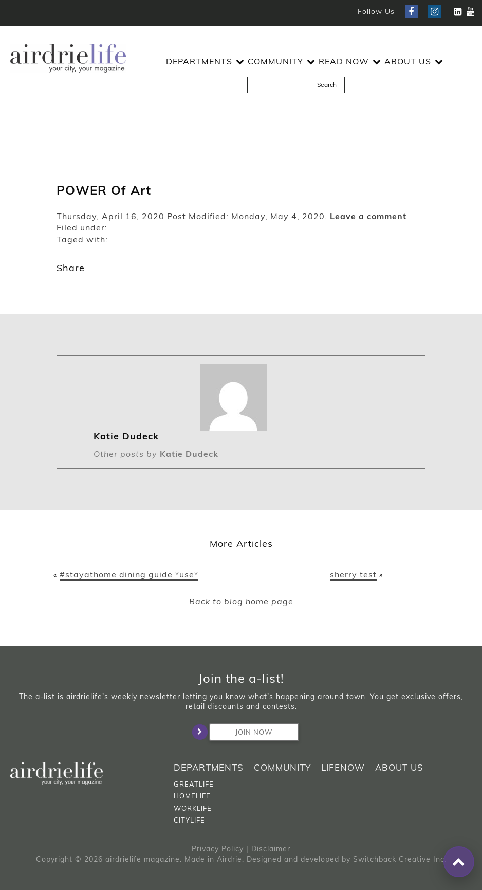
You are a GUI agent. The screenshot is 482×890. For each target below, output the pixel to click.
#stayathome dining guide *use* (129, 574)
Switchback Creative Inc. (400, 859)
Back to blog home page (241, 601)
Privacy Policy (218, 848)
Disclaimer (270, 848)
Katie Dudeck (189, 454)
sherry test (353, 574)
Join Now (241, 732)
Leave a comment (368, 216)
